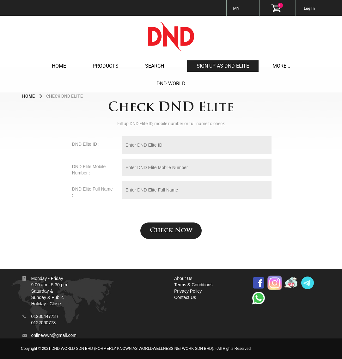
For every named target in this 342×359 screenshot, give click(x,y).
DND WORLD (171, 84)
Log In (309, 8)
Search (154, 66)
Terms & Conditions (193, 284)
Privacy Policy (188, 291)
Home (59, 66)
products (106, 66)
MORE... (281, 66)
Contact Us (185, 297)
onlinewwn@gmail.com (53, 335)
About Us (183, 278)
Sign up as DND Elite (223, 66)
